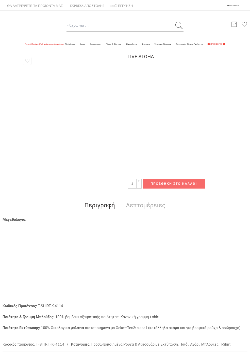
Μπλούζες (210, 344)
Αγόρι (194, 344)
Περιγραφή (99, 205)
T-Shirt (225, 344)
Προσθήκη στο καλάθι (174, 184)
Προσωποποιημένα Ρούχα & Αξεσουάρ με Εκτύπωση (134, 344)
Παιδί (184, 344)
